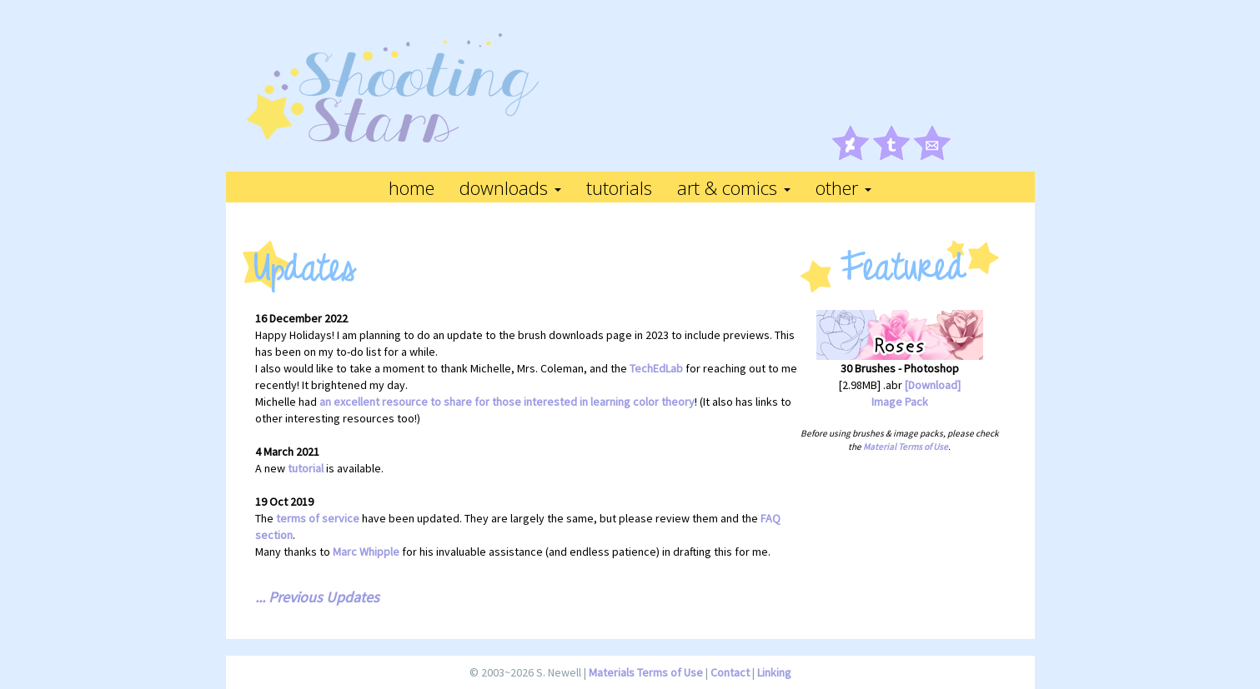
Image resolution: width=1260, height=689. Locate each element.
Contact (730, 672)
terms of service (317, 518)
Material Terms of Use (905, 446)
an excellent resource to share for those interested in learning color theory (507, 401)
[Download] (933, 384)
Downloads (510, 187)
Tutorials (619, 187)
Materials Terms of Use (646, 672)
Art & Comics (734, 187)
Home (411, 187)
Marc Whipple (366, 551)
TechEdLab (656, 368)
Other (843, 187)
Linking (774, 672)
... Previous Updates (317, 597)
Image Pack (899, 401)
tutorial (306, 468)
